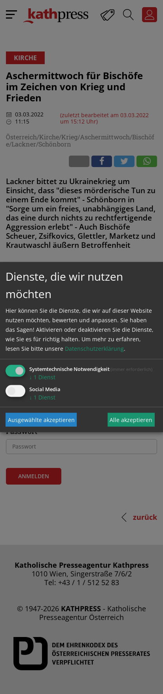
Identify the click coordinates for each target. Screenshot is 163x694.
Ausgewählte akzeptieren (41, 419)
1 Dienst (42, 377)
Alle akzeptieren (131, 419)
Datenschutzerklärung (94, 348)
